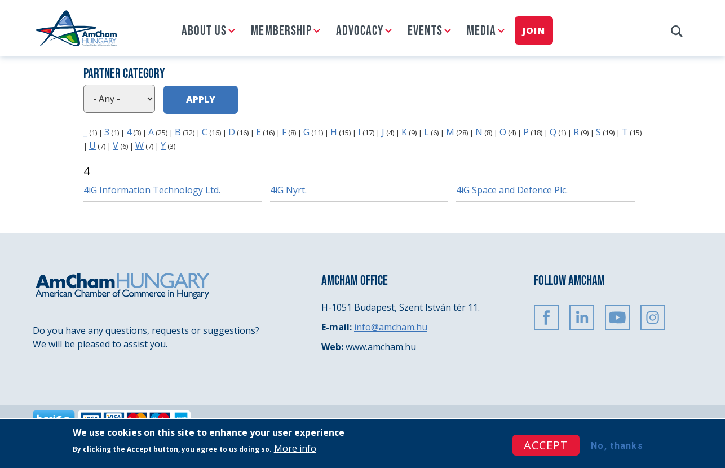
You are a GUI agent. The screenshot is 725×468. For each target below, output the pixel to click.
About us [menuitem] (204, 31)
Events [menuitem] (425, 31)
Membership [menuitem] (281, 31)
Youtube (617, 317)
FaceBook (546, 317)
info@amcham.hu (390, 327)
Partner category (124, 73)
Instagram (652, 317)
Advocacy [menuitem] (359, 31)
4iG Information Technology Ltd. (151, 190)
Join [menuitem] (534, 30)
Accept (546, 445)
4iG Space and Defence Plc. (512, 190)
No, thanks (617, 445)
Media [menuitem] (481, 31)
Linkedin (581, 317)
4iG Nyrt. (288, 190)
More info (295, 448)
